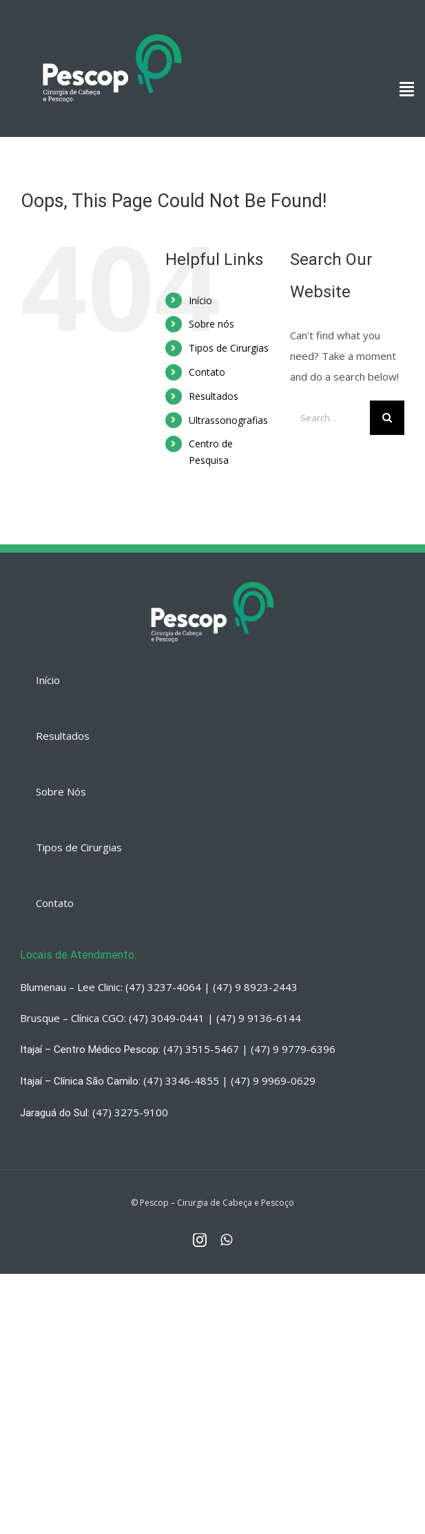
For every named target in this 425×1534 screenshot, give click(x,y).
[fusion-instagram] (200, 1240)
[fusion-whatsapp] (226, 1240)
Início (200, 300)
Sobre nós (211, 323)
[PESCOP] (111, 31)
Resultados (213, 396)
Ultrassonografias (228, 420)
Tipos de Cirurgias (229, 347)
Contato (207, 372)
